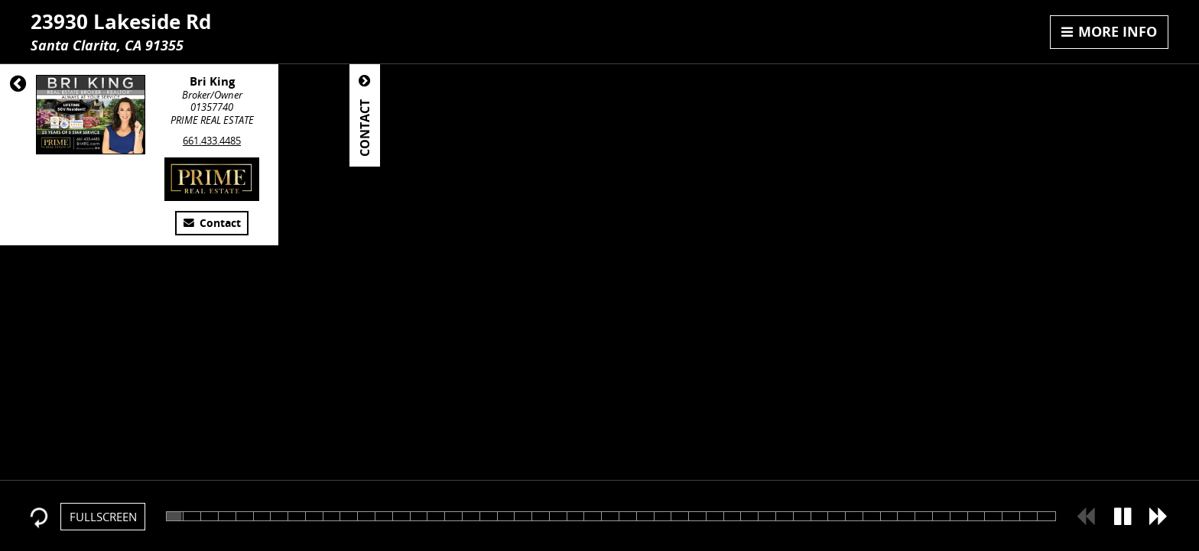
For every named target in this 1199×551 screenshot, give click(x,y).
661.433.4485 (212, 140)
